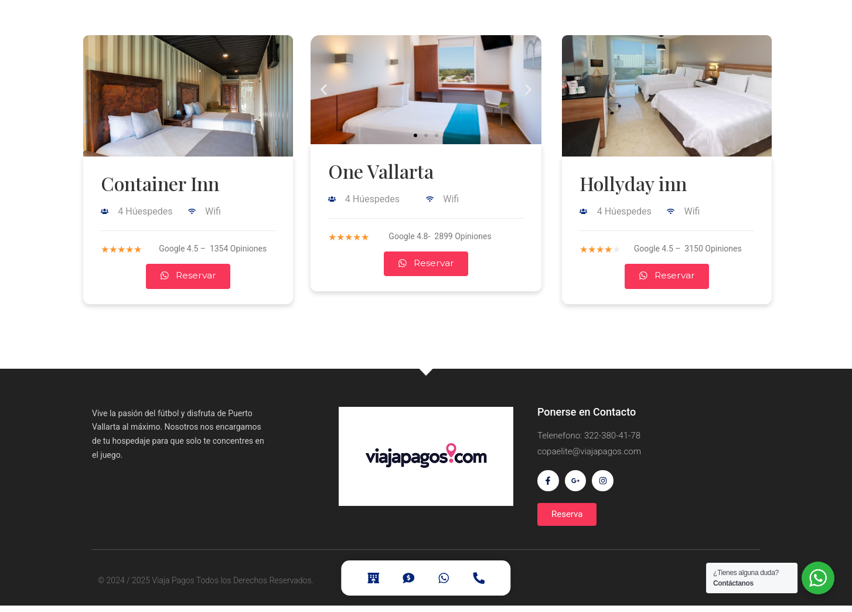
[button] (415, 135)
